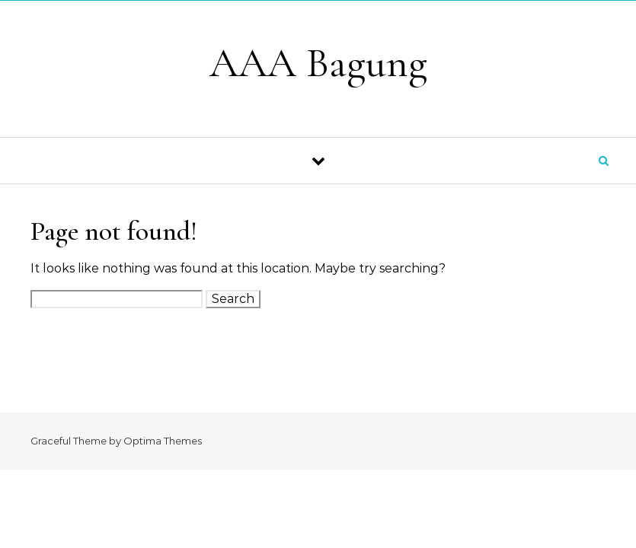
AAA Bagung (318, 63)
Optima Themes (162, 441)
